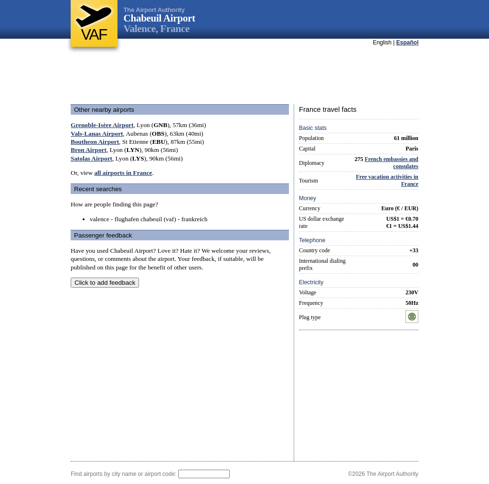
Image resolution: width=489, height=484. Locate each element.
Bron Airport (88, 149)
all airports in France (123, 172)
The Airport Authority (154, 9)
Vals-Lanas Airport (97, 133)
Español (407, 42)
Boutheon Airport (95, 141)
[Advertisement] (244, 75)
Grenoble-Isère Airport (102, 125)
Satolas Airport (91, 158)
